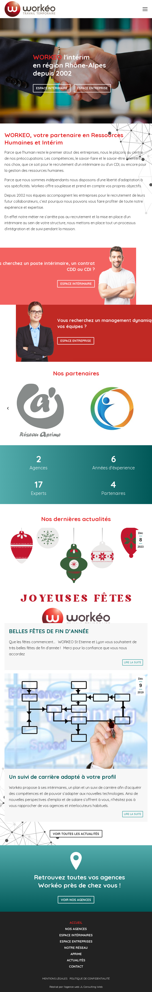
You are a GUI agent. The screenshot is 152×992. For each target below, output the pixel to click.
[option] (40, 410)
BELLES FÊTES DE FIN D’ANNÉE (49, 631)
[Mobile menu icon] (145, 9)
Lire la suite (132, 662)
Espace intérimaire (51, 88)
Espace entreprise (92, 88)
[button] (3, 408)
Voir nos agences (76, 900)
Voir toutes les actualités (76, 834)
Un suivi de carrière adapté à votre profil (62, 777)
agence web (72, 986)
